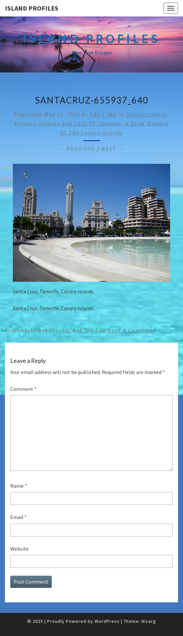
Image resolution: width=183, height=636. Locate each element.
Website (19, 548)
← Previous (77, 148)
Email (18, 517)
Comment (23, 389)
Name (18, 485)
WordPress (107, 621)
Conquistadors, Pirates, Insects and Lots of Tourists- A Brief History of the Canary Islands (92, 123)
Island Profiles (31, 8)
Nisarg (148, 621)
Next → (112, 148)
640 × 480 (103, 114)
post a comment (132, 330)
